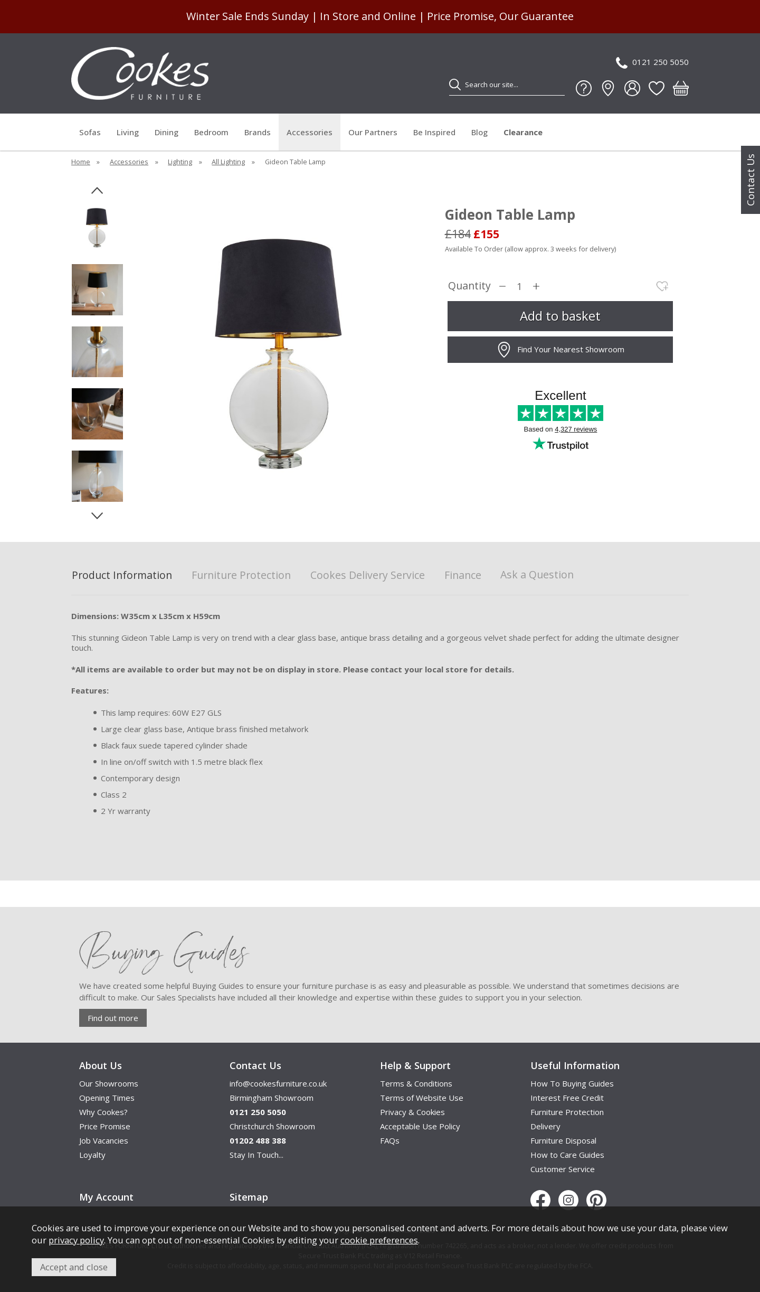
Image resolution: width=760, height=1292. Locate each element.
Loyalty (92, 1154)
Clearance (523, 132)
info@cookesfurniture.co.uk (278, 1083)
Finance (462, 575)
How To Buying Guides (572, 1083)
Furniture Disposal (563, 1140)
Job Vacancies (103, 1140)
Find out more (113, 1018)
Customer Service (562, 1169)
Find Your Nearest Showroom (560, 350)
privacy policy (76, 1240)
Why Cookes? (103, 1112)
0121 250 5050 (652, 63)
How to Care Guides (567, 1154)
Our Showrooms (108, 1083)
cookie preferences (379, 1240)
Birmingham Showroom (272, 1097)
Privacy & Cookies (412, 1112)
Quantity (469, 286)
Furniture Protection (241, 575)
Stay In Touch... (256, 1154)
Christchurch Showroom (272, 1126)
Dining (166, 132)
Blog (479, 132)
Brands (257, 132)
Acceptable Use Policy (420, 1126)
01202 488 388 (258, 1140)
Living (128, 132)
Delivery (545, 1126)
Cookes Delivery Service (367, 575)
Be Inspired (434, 132)
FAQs (390, 1140)
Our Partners (372, 132)
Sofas (90, 132)
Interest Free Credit (567, 1097)
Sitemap (249, 1197)
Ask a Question (537, 574)
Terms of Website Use (421, 1097)
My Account (106, 1197)
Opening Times (107, 1097)
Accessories (309, 132)
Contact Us (750, 180)
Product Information (122, 575)
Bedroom (211, 132)
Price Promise (104, 1126)
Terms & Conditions (416, 1083)
